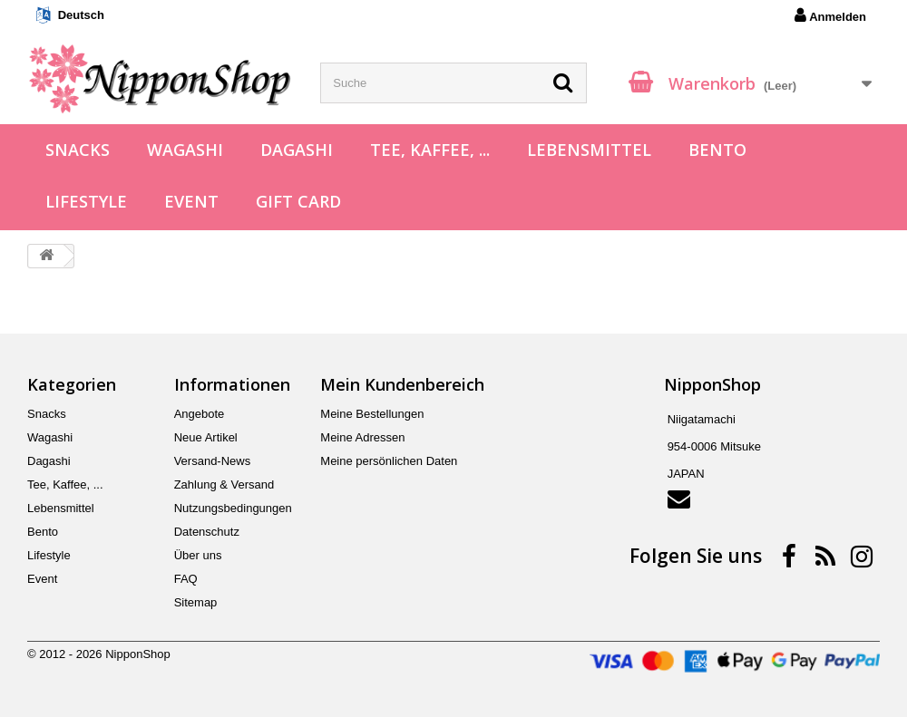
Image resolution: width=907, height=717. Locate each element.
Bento (717, 149)
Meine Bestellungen (372, 414)
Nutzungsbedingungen (233, 508)
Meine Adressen (362, 437)
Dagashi (296, 149)
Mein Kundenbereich (402, 384)
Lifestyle (86, 201)
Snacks (77, 149)
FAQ (186, 579)
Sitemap (196, 602)
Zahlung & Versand (224, 484)
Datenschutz (206, 531)
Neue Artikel (206, 437)
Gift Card (298, 201)
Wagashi (185, 149)
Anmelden (830, 15)
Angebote (199, 414)
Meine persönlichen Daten (388, 461)
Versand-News (212, 461)
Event (191, 201)
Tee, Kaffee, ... (430, 149)
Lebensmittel (589, 149)
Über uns (198, 555)
